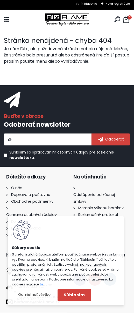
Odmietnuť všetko (34, 294)
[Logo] (67, 19)
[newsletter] (111, 139)
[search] (117, 19)
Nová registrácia (117, 4)
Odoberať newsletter (37, 124)
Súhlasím (74, 295)
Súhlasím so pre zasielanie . (61, 155)
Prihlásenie (89, 4)
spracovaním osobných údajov (60, 152)
